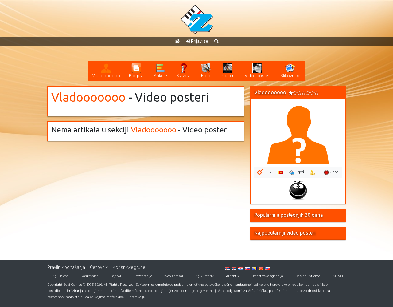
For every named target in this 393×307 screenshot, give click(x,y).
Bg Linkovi (60, 276)
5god (331, 172)
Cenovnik (99, 267)
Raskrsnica (90, 276)
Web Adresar (173, 276)
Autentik (232, 276)
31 (271, 172)
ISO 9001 (339, 276)
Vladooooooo (88, 97)
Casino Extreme (307, 276)
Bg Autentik (204, 276)
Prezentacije (142, 276)
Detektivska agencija (267, 276)
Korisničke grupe (129, 267)
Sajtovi (116, 276)
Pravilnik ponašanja (66, 267)
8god (296, 172)
